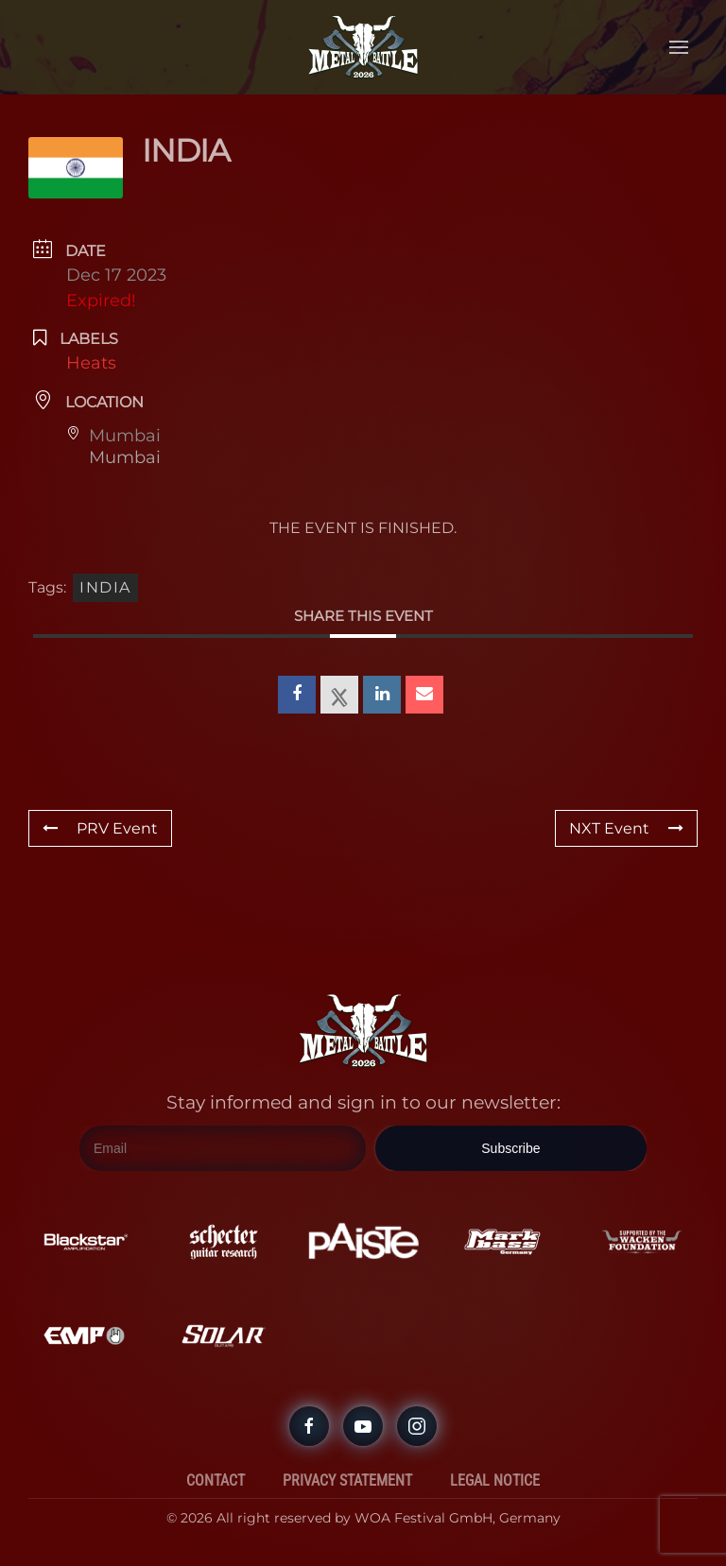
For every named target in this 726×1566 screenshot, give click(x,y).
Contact (215, 1480)
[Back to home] (363, 47)
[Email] (222, 1149)
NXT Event (626, 828)
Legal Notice (495, 1480)
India (105, 587)
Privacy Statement (347, 1480)
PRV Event (100, 828)
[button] (679, 47)
